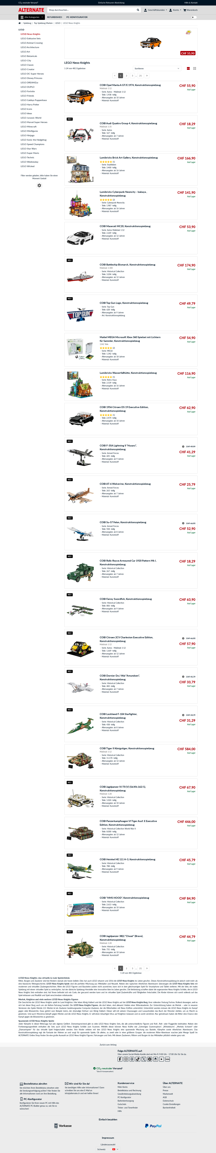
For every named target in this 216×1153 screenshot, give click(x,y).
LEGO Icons (26, 109)
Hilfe (186, 3)
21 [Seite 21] (140, 75)
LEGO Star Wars (29, 148)
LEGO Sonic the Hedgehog (33, 139)
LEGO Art (25, 51)
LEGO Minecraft (29, 126)
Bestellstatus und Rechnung (129, 1090)
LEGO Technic (27, 157)
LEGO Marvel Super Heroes (34, 122)
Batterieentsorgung (126, 1101)
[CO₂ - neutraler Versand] (108, 1068)
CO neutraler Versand (28, 2)
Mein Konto (123, 1087)
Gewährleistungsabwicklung (129, 1094)
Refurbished (54, 17)
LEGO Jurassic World (31, 117)
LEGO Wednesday (29, 161)
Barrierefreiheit (169, 1107)
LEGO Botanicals (29, 56)
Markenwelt (168, 1094)
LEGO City (26, 60)
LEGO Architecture (30, 47)
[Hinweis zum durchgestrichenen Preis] (183, 446)
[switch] (194, 17)
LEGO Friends (27, 95)
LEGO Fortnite (28, 91)
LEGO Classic (27, 64)
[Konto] (175, 10)
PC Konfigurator (124, 1097)
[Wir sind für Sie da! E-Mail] (85, 1084)
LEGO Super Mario (30, 153)
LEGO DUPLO (27, 87)
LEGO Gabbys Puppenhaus (34, 100)
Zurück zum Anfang (108, 1045)
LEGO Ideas (26, 113)
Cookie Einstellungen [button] (171, 1104)
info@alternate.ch (72, 1093)
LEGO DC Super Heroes (32, 73)
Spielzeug (27, 23)
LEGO (57, 23)
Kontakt (194, 3)
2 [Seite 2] (126, 75)
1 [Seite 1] (120, 75)
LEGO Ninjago (27, 135)
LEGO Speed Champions (32, 144)
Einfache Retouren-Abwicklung (111, 3)
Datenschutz (168, 1101)
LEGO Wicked (27, 166)
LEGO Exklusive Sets (31, 38)
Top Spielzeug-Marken (43, 23)
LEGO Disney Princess (31, 78)
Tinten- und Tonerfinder (128, 1107)
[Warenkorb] (190, 10)
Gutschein (122, 1104)
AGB (165, 1097)
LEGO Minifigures (29, 131)
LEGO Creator (27, 69)
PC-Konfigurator (76, 17)
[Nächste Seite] (147, 75)
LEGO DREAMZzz (29, 82)
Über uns (167, 1087)
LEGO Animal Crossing (32, 42)
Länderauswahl (108, 1144)
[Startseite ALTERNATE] (31, 9)
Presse (165, 1090)
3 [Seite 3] (132, 75)
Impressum (108, 1137)
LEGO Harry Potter (30, 104)
